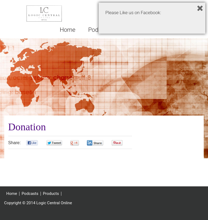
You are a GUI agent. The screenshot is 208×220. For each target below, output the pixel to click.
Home (11, 197)
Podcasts (30, 197)
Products (51, 197)
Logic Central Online (44, 15)
